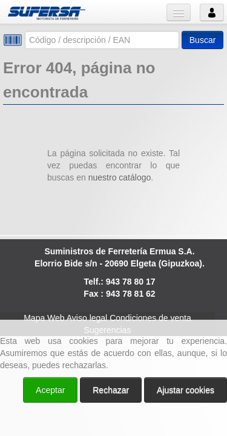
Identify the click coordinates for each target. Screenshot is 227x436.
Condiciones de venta (150, 318)
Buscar (202, 40)
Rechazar (111, 390)
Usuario (212, 12)
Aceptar (50, 390)
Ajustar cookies (185, 390)
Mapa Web (44, 318)
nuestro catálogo (119, 177)
